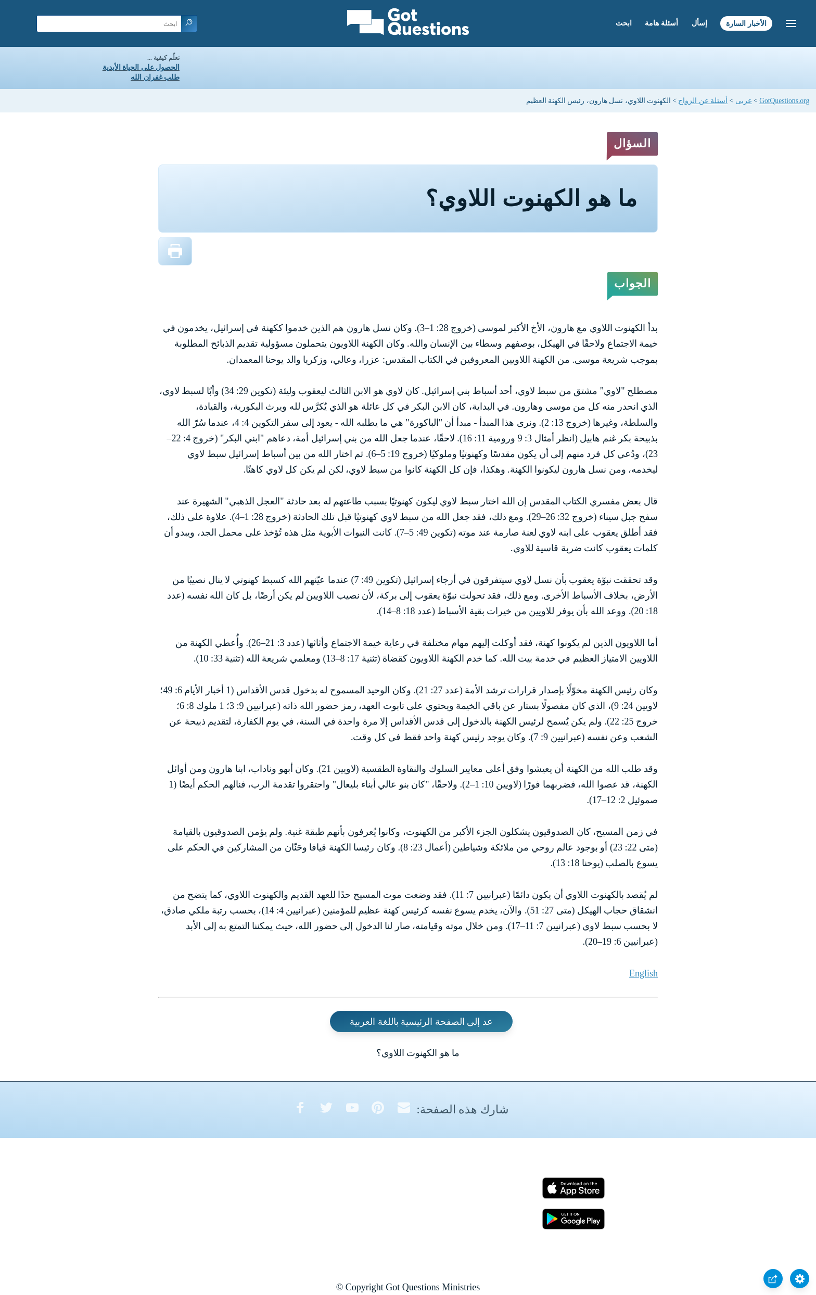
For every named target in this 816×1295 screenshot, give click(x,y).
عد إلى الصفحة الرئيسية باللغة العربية (421, 1021)
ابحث (624, 23)
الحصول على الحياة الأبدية (141, 67)
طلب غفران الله (155, 77)
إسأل (699, 23)
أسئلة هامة (661, 23)
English (643, 973)
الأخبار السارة (746, 23)
